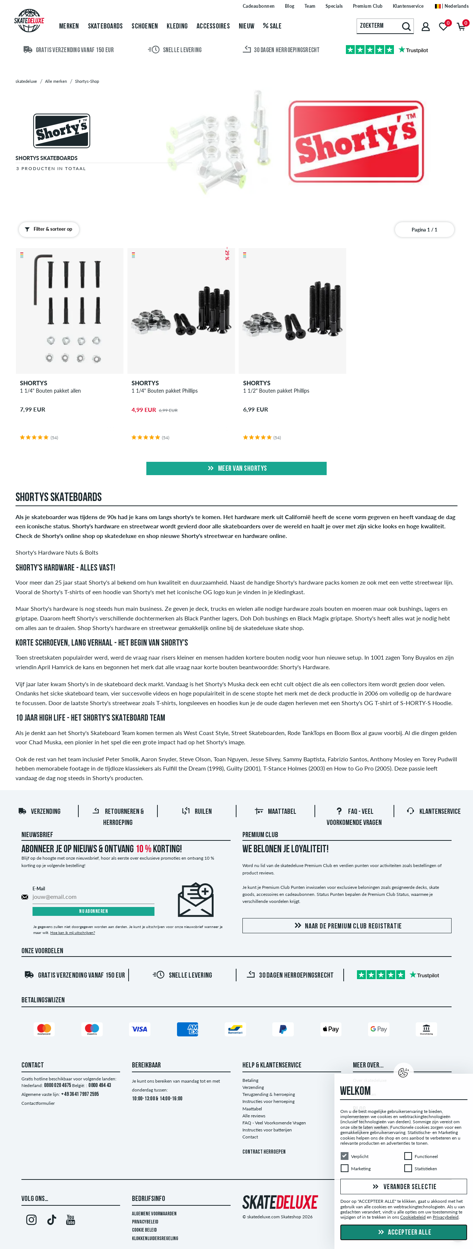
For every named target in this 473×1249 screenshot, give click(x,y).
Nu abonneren (93, 911)
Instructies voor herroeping (268, 1101)
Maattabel (275, 812)
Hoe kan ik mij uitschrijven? (72, 932)
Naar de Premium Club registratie (347, 926)
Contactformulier (38, 1103)
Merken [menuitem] (69, 26)
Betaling (250, 1080)
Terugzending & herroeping (268, 1094)
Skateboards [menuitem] (105, 26)
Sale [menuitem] (272, 26)
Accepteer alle (404, 1232)
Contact (250, 1137)
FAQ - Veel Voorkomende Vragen (274, 1123)
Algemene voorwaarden (154, 1214)
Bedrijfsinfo (148, 1199)
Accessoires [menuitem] (213, 26)
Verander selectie (404, 1187)
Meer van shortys (236, 469)
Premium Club (260, 835)
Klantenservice (433, 812)
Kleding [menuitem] (177, 26)
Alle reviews (253, 1115)
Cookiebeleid (413, 1217)
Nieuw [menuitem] (246, 26)
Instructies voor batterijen (267, 1130)
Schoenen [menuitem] (145, 26)
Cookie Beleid (144, 1230)
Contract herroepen (264, 1152)
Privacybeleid (145, 1222)
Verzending (39, 812)
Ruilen (196, 812)
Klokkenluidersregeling (155, 1239)
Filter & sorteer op (46, 229)
